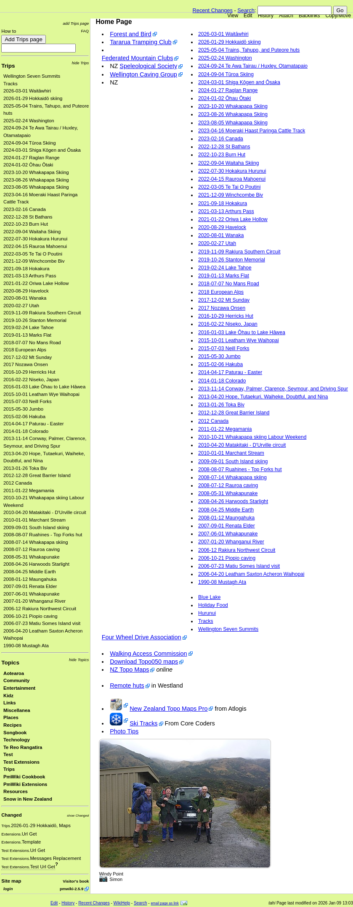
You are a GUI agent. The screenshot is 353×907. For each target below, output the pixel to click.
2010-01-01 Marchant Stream (34, 519)
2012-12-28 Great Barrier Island (37, 475)
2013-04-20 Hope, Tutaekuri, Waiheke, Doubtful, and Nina (263, 397)
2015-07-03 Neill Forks (27, 401)
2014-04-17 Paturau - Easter (33, 423)
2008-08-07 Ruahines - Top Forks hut (42, 534)
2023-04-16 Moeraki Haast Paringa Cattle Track (251, 131)
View (232, 15)
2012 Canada (17, 482)
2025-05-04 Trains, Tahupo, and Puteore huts (249, 50)
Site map (11, 880)
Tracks (10, 83)
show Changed (78, 815)
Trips (8, 66)
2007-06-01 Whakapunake (31, 593)
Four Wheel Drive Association (141, 637)
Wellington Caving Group (143, 74)
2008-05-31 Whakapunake (31, 556)
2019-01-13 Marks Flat (27, 334)
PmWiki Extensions (25, 784)
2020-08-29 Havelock (26, 290)
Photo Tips (124, 731)
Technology (16, 739)
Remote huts (127, 685)
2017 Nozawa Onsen (25, 364)
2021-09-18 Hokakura (26, 268)
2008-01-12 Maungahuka (30, 579)
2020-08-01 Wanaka (24, 298)
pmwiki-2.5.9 (71, 888)
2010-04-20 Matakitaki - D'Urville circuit (44, 512)
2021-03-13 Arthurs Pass (29, 275)
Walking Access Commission (148, 653)
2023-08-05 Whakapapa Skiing (36, 187)
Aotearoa (13, 673)
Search (246, 10)
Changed (11, 814)
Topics (10, 662)
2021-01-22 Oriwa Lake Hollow (36, 283)
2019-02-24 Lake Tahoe (28, 327)
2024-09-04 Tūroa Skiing (29, 142)
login (8, 888)
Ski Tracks (143, 723)
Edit (248, 15)
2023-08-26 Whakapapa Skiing (36, 179)
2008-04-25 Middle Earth (29, 571)
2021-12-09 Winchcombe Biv (33, 261)
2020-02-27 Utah (21, 305)
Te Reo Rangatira (22, 747)
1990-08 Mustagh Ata (26, 645)
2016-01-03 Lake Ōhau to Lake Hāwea (44, 386)
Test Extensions (21, 762)
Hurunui (207, 613)
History (265, 15)
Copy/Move (338, 15)
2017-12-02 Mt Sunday (27, 357)
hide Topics (79, 659)
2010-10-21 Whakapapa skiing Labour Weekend (252, 437)
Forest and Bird (130, 34)
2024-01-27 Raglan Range (31, 157)
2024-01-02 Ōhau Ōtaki (28, 164)
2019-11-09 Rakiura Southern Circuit (42, 312)
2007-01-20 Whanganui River (34, 601)
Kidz (8, 695)
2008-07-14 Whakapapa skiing (35, 542)
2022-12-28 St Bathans (28, 216)
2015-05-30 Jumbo (23, 408)
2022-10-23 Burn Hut (25, 224)
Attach (286, 15)
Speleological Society (148, 66)
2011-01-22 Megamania (28, 490)
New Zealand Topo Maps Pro (168, 708)
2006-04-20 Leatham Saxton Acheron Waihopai (251, 574)
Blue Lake (209, 597)
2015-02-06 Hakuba (24, 416)
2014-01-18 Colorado (25, 431)
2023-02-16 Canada (24, 209)
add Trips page (76, 23)
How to (8, 31)
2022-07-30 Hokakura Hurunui (35, 238)
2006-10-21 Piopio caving (30, 616)
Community (16, 680)
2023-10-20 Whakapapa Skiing (36, 172)
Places (11, 717)
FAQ (85, 31)
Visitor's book (76, 881)
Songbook (15, 732)
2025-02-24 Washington (28, 120)
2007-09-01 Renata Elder (30, 586)
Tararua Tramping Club (140, 42)
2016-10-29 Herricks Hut (29, 371)
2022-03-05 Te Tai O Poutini (32, 253)
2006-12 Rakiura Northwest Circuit (39, 608)
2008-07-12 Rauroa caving (31, 549)
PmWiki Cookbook (24, 776)
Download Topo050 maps (144, 661)
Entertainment (19, 688)
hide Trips (80, 63)
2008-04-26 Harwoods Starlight (36, 564)
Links (9, 702)
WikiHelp (122, 903)
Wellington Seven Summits (31, 76)
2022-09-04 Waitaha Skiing (32, 231)
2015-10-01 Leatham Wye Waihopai (41, 394)
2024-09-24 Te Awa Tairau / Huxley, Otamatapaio (253, 66)
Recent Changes (213, 10)
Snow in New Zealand (27, 799)
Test (8, 754)
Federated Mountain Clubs (137, 58)
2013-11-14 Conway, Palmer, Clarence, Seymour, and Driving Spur (273, 389)
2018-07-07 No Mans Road (32, 342)
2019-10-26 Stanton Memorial (34, 320)
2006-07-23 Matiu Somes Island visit (41, 623)
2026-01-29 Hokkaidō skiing (32, 98)
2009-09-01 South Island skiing (36, 527)
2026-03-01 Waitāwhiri (27, 90)
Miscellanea (16, 710)
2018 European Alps (24, 349)
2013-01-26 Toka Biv (25, 468)
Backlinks (309, 15)
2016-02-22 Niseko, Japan (31, 379)
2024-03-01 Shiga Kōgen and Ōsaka (42, 150)
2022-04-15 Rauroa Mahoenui (35, 246)
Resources (15, 791)
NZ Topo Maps (129, 669)
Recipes (12, 725)
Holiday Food (213, 605)
